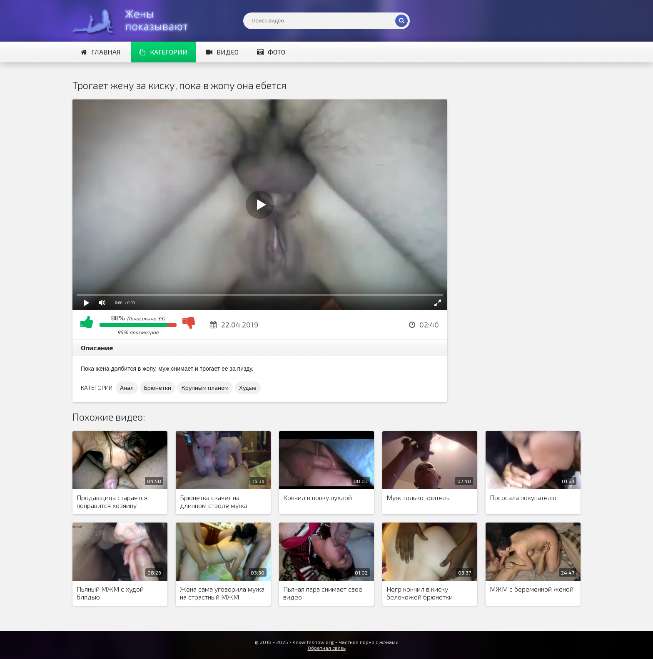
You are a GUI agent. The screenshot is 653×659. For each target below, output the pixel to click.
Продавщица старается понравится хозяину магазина (112, 501)
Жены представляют (134, 21)
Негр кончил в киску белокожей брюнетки (419, 593)
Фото (271, 52)
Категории (163, 52)
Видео (222, 52)
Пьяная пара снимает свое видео (322, 593)
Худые (248, 387)
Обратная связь (327, 648)
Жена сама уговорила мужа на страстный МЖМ (222, 593)
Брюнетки (157, 387)
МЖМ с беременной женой (531, 589)
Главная (101, 52)
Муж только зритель (418, 497)
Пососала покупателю (523, 497)
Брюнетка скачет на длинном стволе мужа (213, 501)
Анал (127, 387)
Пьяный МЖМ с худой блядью (110, 593)
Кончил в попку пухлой (317, 497)
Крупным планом (205, 387)
